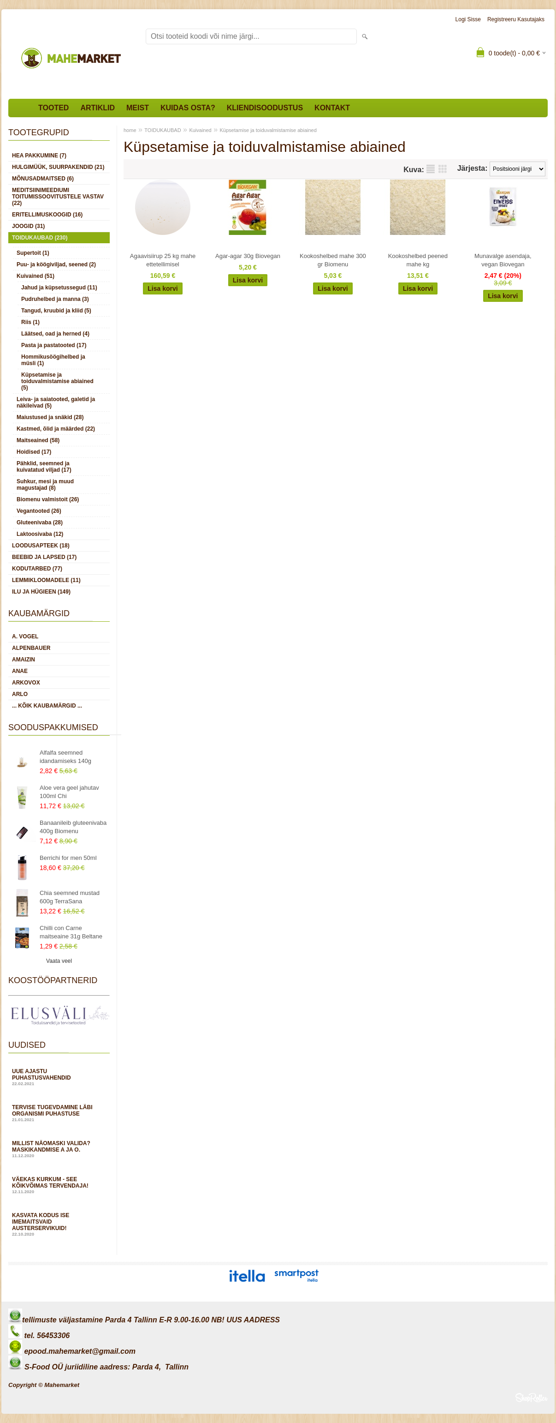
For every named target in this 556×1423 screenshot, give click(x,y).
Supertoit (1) (33, 253)
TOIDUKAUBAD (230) (39, 237)
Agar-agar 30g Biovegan (247, 255)
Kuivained (200, 130)
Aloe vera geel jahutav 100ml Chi (69, 791)
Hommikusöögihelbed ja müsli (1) (53, 360)
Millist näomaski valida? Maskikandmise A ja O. (59, 1149)
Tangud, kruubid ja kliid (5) (56, 310)
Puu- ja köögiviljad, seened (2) (56, 264)
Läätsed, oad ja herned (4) (55, 333)
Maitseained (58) (38, 440)
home (130, 130)
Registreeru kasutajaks (515, 19)
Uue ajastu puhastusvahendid (59, 1077)
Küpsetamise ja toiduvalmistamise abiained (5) (57, 381)
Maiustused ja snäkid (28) (50, 417)
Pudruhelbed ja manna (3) (55, 299)
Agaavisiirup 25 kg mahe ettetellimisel (162, 260)
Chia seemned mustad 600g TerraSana (70, 897)
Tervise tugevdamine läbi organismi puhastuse (59, 1113)
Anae (20, 671)
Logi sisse (468, 19)
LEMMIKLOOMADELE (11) (46, 580)
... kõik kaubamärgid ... (47, 705)
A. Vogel (25, 636)
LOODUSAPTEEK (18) (41, 545)
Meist (137, 108)
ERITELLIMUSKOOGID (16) (47, 214)
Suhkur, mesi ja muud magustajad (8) (45, 484)
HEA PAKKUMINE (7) (39, 155)
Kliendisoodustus (265, 108)
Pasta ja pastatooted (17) (53, 345)
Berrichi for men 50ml (68, 857)
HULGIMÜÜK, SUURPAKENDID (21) (58, 167)
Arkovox (26, 682)
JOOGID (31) (28, 226)
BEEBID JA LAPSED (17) (44, 557)
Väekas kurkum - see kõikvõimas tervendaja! (59, 1185)
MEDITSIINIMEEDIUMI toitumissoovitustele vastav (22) (58, 196)
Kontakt (332, 108)
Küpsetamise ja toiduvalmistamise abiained (268, 130)
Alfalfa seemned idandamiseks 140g (65, 756)
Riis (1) (30, 322)
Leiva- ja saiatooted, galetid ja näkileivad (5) (56, 402)
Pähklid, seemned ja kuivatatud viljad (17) (44, 466)
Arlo (20, 694)
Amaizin (23, 659)
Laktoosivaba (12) (40, 534)
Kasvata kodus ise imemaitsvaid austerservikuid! (59, 1224)
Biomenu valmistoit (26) (48, 499)
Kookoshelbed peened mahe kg (418, 260)
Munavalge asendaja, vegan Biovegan (503, 260)
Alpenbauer (31, 648)
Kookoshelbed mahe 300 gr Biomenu (333, 260)
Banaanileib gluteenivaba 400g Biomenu (73, 827)
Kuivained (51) (35, 276)
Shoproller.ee (531, 1397)
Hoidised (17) (34, 452)
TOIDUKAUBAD (162, 130)
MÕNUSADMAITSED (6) (43, 178)
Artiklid (97, 108)
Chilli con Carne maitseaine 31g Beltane (71, 932)
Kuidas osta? (187, 108)
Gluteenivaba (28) (40, 522)
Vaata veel (59, 961)
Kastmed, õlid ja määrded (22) (56, 429)
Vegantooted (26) (39, 511)
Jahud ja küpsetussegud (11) (59, 287)
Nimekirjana (430, 169)
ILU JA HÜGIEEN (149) (41, 591)
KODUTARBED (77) (37, 568)
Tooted (53, 108)
